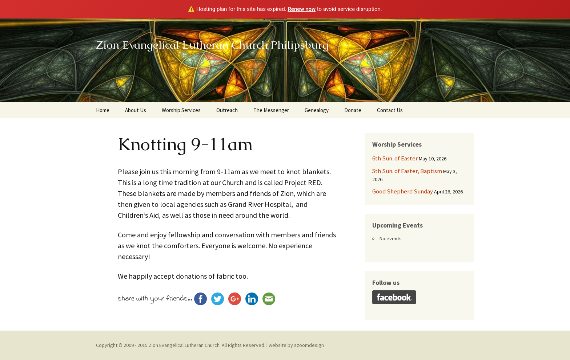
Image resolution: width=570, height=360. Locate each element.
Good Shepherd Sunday (402, 191)
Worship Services (181, 110)
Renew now (302, 9)
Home (102, 110)
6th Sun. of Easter (395, 158)
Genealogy (317, 110)
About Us (135, 110)
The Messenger (271, 110)
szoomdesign (309, 345)
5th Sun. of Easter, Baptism (407, 171)
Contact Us (390, 110)
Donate (352, 110)
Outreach (227, 110)
